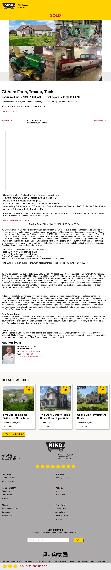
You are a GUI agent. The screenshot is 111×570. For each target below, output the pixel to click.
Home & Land (7, 495)
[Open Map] (10, 566)
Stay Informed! (55, 529)
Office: (19, 352)
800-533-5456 (71, 457)
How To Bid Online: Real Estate (15, 220)
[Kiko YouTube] (68, 466)
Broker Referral (7, 516)
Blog (57, 491)
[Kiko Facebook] (53, 466)
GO (78, 540)
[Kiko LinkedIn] (58, 466)
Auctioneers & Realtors (10, 508)
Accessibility (60, 512)
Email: (19, 356)
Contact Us (6, 512)
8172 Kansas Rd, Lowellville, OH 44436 (23, 106)
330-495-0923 (28, 354)
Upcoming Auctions (9, 478)
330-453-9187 (27, 352)
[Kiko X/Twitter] (63, 466)
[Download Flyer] (5, 566)
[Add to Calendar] (15, 566)
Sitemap (59, 519)
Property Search (62, 478)
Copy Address (9, 112)
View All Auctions (13, 434)
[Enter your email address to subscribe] (48, 540)
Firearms (5, 498)
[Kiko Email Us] (42, 466)
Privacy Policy (61, 508)
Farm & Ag (6, 491)
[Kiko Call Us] (37, 466)
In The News (60, 495)
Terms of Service (62, 516)
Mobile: (19, 354)
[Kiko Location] (48, 466)
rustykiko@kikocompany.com (33, 356)
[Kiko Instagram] (73, 466)
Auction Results (8, 481)
